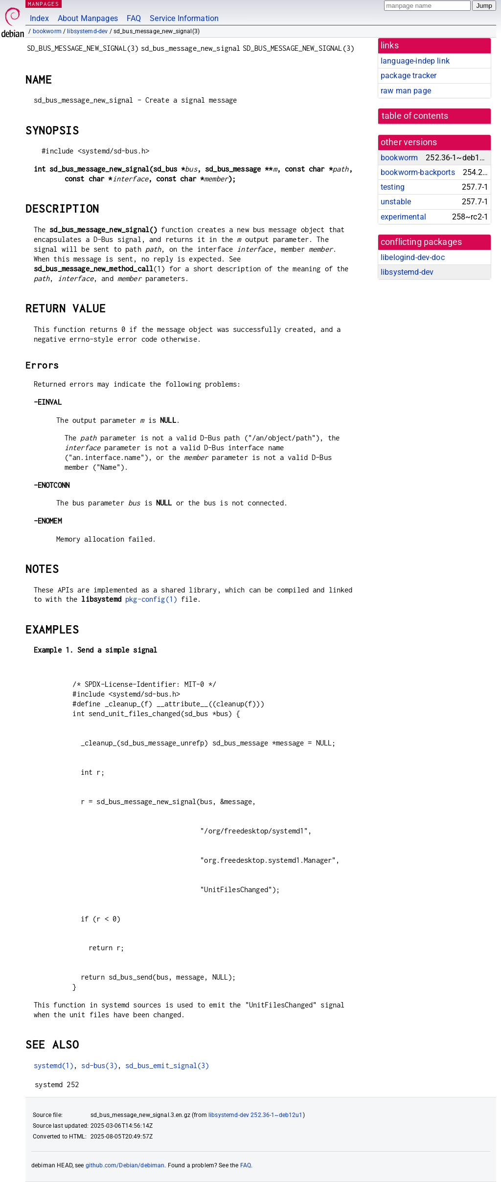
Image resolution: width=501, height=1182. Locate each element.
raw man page (406, 90)
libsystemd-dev (87, 31)
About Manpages (88, 18)
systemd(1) (54, 1065)
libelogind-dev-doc (413, 257)
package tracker (408, 75)
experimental (403, 216)
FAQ (134, 18)
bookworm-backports (418, 172)
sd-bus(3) (99, 1065)
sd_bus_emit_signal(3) (167, 1065)
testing (393, 187)
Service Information (184, 18)
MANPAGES (43, 3)
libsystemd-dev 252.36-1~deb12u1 (255, 1115)
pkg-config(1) (151, 599)
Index (39, 18)
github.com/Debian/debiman (125, 1165)
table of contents (415, 116)
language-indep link (415, 61)
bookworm (47, 31)
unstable (396, 201)
